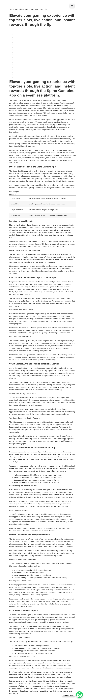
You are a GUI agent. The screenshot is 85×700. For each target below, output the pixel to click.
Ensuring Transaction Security (25, 70)
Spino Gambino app (16, 141)
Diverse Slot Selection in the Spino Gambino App (32, 35)
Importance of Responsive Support (26, 77)
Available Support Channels (24, 75)
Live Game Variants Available (24, 47)
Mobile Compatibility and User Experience (29, 40)
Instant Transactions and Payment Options (29, 65)
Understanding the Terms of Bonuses (27, 60)
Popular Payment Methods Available (27, 67)
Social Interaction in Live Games (26, 45)
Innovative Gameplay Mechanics (26, 37)
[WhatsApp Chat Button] (79, 694)
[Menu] (72, 6)
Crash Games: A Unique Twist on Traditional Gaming (33, 50)
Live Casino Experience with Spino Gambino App (32, 42)
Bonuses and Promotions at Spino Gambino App (31, 57)
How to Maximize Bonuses (23, 62)
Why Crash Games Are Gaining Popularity (29, 55)
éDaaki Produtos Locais (18, 5)
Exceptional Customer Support (25, 72)
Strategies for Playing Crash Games (27, 52)
